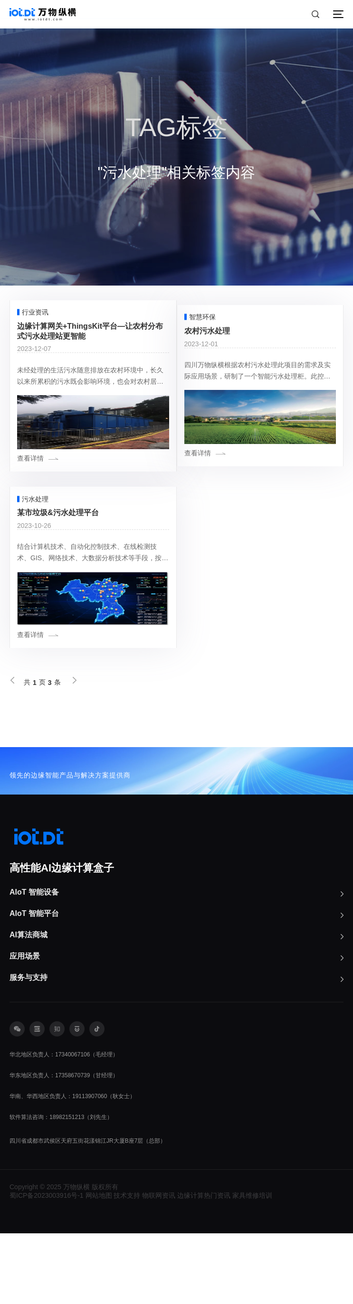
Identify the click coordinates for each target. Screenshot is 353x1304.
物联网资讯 (158, 1266)
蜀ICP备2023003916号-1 (47, 1266)
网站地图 (99, 1266)
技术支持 (127, 1266)
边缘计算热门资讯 (203, 1266)
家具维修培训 (252, 1266)
